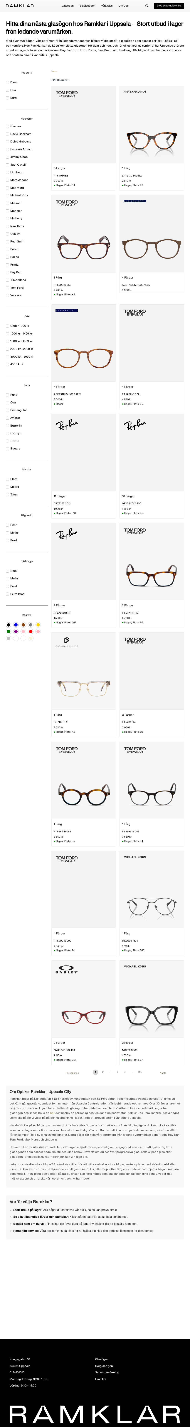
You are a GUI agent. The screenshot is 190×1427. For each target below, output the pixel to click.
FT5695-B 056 (130, 831)
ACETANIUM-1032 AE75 (136, 285)
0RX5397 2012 (62, 503)
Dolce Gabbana (20, 142)
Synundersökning (107, 1372)
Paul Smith (17, 242)
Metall (14, 487)
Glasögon (68, 6)
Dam (13, 82)
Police (14, 257)
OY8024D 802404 (64, 1050)
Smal (13, 571)
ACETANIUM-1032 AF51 (67, 394)
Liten (13, 525)
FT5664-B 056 (62, 831)
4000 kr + (16, 364)
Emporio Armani (21, 149)
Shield (14, 441)
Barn (13, 98)
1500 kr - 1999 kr (21, 341)
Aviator (15, 418)
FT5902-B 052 (62, 285)
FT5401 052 (61, 175)
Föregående (72, 1073)
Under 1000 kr (19, 326)
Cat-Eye (15, 433)
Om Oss (124, 6)
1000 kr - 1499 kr (21, 334)
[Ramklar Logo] (20, 5)
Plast (13, 479)
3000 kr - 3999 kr (21, 357)
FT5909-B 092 (62, 941)
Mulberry (16, 218)
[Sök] (147, 5)
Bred (13, 540)
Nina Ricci (17, 226)
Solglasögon (87, 6)
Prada (14, 265)
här (52, 1113)
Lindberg (16, 172)
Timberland (18, 280)
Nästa (163, 1073)
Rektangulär (18, 410)
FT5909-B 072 (130, 394)
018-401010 (17, 1372)
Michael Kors (19, 195)
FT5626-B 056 (130, 613)
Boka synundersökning (169, 5)
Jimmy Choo (19, 157)
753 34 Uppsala (20, 1366)
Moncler (16, 211)
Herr (13, 90)
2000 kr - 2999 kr (21, 349)
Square (15, 449)
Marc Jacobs (19, 180)
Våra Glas (107, 6)
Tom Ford (17, 288)
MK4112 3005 (129, 1050)
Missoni (15, 203)
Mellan (14, 533)
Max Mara (17, 188)
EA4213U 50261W (132, 175)
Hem (54, 71)
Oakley (15, 234)
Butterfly (16, 426)
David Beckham (20, 134)
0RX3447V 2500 (131, 503)
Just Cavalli (18, 165)
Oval (13, 403)
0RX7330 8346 (62, 613)
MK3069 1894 (130, 941)
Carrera (15, 126)
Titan (14, 495)
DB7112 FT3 (61, 722)
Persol (14, 249)
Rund (13, 395)
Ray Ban (15, 272)
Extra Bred (17, 594)
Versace (15, 295)
